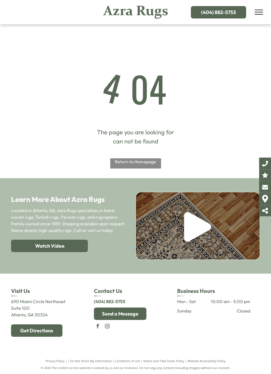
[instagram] (107, 327)
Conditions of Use (127, 361)
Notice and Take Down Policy (163, 361)
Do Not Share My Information (91, 361)
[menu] (259, 12)
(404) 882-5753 (109, 301)
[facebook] (97, 327)
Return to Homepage (135, 161)
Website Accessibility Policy (206, 361)
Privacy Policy (55, 361)
